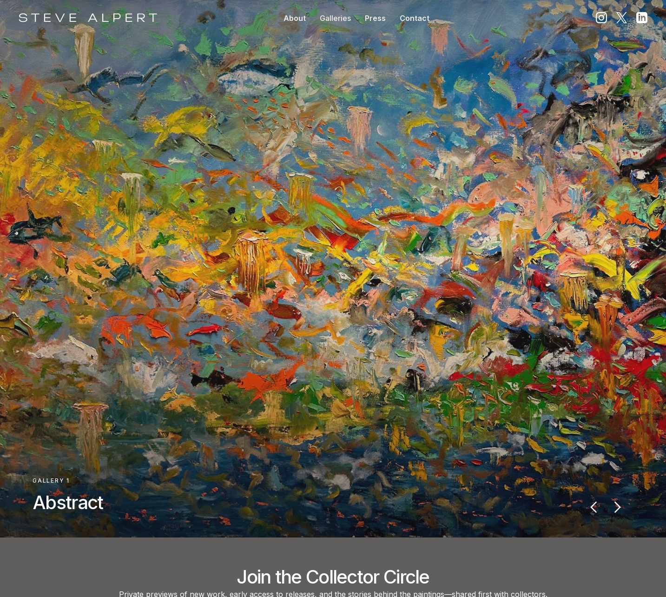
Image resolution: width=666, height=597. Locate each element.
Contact (414, 18)
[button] (335, 18)
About (295, 18)
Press (375, 18)
